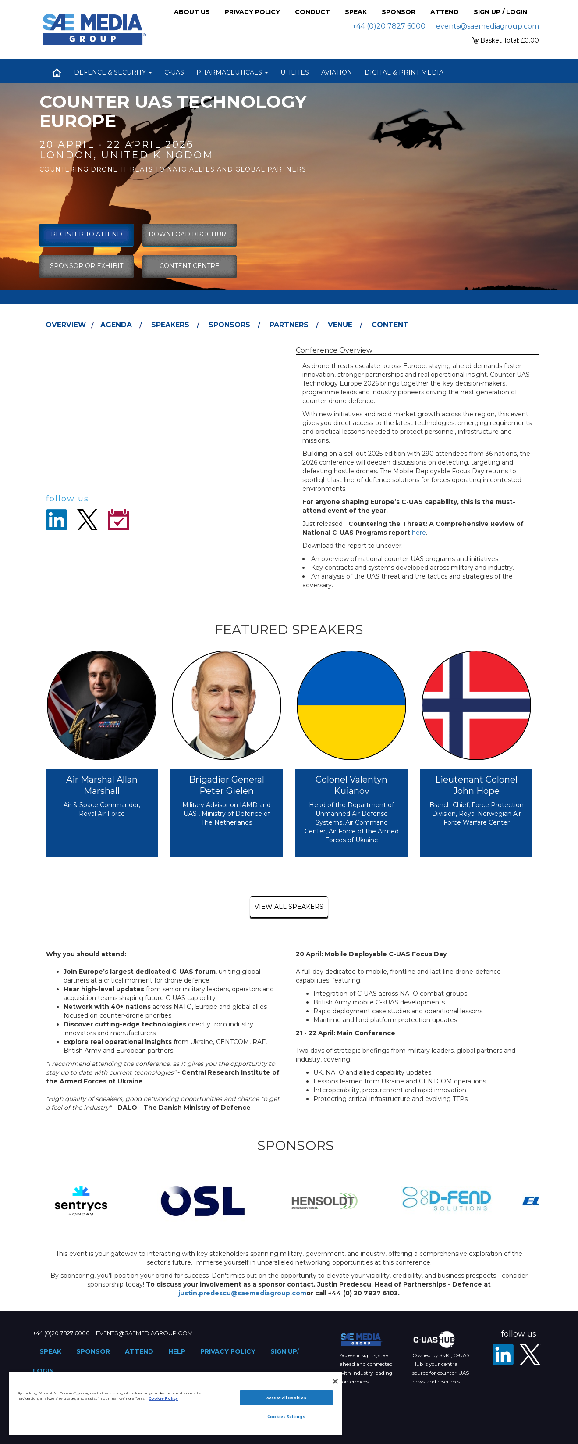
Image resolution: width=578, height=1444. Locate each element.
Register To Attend (86, 234)
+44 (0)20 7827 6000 (389, 26)
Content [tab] (390, 325)
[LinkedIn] (503, 1354)
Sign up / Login (500, 12)
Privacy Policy (252, 12)
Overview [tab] (66, 325)
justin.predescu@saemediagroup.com (242, 1293)
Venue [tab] (340, 325)
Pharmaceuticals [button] (232, 72)
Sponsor (398, 12)
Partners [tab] (289, 325)
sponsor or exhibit (86, 266)
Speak (356, 12)
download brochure (189, 234)
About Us (192, 12)
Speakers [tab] (170, 325)
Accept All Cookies (286, 1398)
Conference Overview (334, 350)
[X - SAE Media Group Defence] (530, 1354)
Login (43, 1371)
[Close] (335, 1381)
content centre (190, 266)
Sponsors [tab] (229, 325)
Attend (444, 12)
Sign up (283, 1351)
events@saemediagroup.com (487, 26)
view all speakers (289, 907)
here (419, 532)
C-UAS (174, 72)
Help (176, 1351)
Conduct (312, 12)
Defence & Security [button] (113, 72)
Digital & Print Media (404, 72)
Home (57, 72)
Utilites (294, 72)
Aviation (336, 72)
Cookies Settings (286, 1417)
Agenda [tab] (116, 325)
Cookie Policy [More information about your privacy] (163, 1398)
